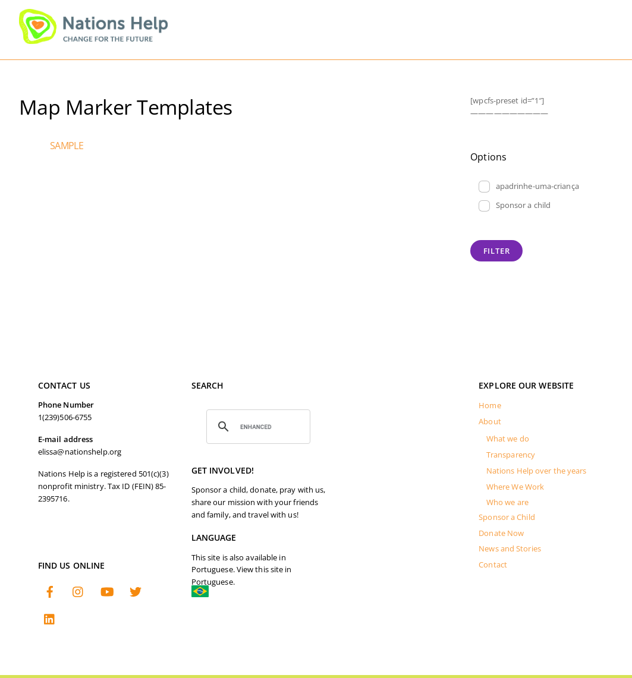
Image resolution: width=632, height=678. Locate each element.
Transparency (510, 455)
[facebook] (50, 593)
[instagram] (78, 593)
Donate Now (501, 533)
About (490, 422)
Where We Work (515, 487)
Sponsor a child (515, 206)
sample (66, 145)
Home (490, 406)
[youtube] (107, 593)
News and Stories (510, 549)
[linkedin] (50, 620)
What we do (507, 439)
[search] (256, 427)
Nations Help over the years (536, 471)
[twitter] (135, 593)
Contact (493, 565)
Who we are (507, 502)
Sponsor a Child (507, 517)
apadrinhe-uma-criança (529, 187)
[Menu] (594, 16)
